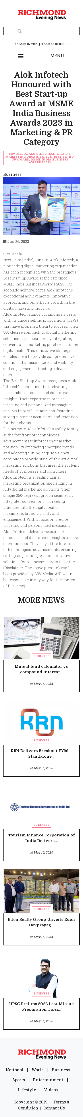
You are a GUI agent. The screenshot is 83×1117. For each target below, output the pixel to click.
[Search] (41, 31)
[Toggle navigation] (21, 55)
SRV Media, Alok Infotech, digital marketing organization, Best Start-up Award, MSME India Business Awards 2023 (39, 158)
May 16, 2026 (43, 683)
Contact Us (54, 1108)
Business (41, 656)
